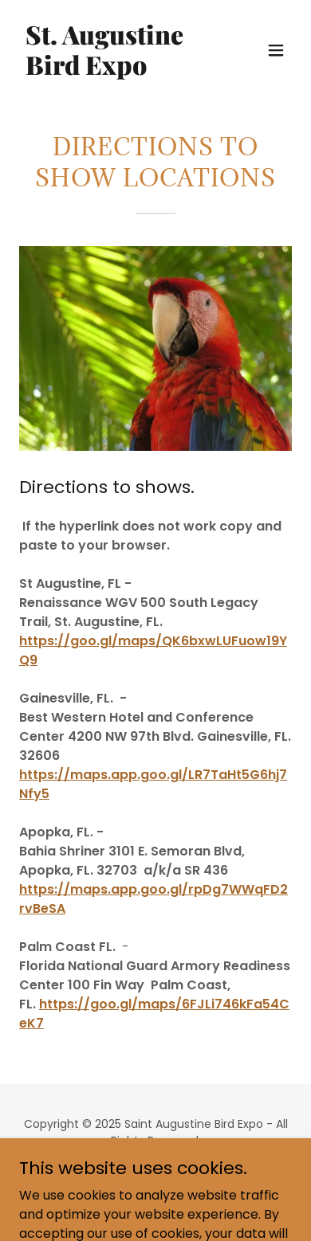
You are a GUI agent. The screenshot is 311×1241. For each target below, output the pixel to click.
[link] (114, 70)
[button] (276, 50)
